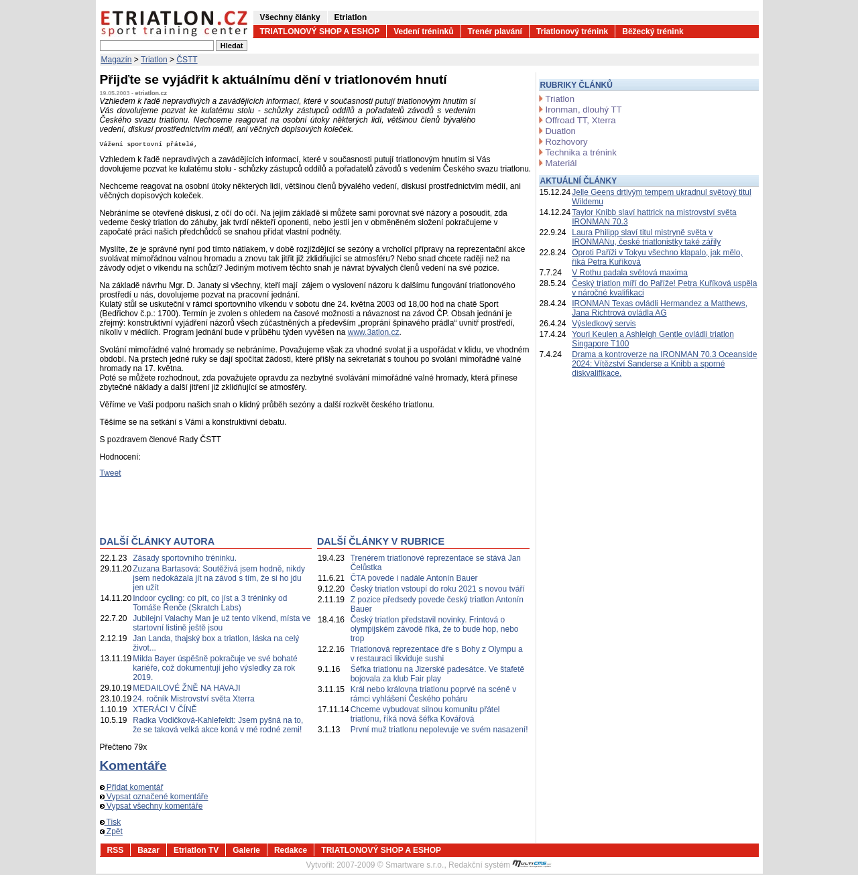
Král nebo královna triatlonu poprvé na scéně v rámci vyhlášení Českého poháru (433, 695)
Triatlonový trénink (572, 31)
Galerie (246, 851)
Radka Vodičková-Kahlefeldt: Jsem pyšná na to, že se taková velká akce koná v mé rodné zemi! (218, 726)
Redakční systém (500, 866)
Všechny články (290, 17)
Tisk (110, 823)
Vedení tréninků (423, 31)
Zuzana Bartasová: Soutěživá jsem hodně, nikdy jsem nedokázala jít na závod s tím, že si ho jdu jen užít (219, 579)
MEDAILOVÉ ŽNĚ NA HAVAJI (186, 689)
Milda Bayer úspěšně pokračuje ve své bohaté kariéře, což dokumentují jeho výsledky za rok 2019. (215, 669)
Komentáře (133, 767)
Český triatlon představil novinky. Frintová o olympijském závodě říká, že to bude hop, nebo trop (435, 630)
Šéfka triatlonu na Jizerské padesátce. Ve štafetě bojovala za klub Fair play (438, 675)
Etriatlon (350, 17)
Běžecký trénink (652, 31)
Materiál (561, 163)
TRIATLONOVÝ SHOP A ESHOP (320, 31)
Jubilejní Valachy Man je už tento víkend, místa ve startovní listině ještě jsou (221, 624)
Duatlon (561, 131)
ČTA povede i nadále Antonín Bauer (414, 579)
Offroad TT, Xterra (581, 120)
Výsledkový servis (603, 323)
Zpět (111, 832)
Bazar (148, 851)
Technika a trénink (581, 152)
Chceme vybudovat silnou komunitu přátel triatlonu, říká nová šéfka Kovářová (425, 715)
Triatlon (154, 59)
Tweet (110, 474)
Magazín (116, 59)
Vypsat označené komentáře (154, 798)
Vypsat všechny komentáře (151, 807)
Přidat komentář (132, 788)
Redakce (290, 851)
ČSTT (186, 59)
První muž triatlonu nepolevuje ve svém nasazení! (439, 731)
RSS (115, 851)
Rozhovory (567, 142)
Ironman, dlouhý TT (584, 110)
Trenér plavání (495, 31)
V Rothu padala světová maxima (630, 272)
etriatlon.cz (151, 93)
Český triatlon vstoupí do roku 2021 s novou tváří (438, 590)
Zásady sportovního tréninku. (185, 559)
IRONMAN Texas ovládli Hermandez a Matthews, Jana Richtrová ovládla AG (659, 308)
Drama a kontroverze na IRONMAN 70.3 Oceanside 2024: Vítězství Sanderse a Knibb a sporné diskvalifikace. (664, 364)
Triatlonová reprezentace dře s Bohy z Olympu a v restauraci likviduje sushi (437, 655)
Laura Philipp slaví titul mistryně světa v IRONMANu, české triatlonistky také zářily (646, 237)
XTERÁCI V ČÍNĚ (164, 711)
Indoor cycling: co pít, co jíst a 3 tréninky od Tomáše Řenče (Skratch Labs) (210, 604)
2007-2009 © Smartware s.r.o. (390, 866)
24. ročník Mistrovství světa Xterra (193, 700)
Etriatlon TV (196, 851)
